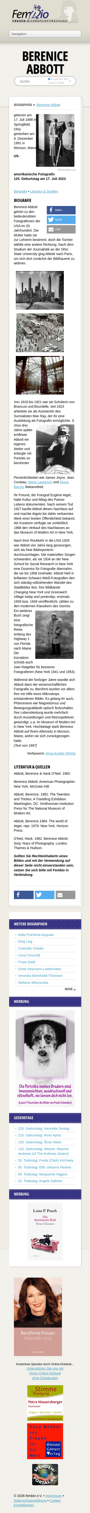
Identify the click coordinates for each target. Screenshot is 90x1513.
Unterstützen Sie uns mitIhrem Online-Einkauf (45, 1373)
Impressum (53, 1496)
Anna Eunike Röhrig (61, 753)
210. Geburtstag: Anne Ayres (39, 1135)
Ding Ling (25, 941)
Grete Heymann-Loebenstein (39, 969)
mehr (68, 989)
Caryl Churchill (29, 955)
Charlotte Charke (31, 948)
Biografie (20, 191)
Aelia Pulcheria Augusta (36, 935)
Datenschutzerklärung (30, 1500)
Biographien (23, 104)
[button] (61, 210)
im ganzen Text (58, 79)
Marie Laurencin (40, 482)
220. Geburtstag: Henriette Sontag (43, 1128)
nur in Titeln (56, 82)
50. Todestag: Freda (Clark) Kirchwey (46, 1160)
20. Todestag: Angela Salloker (40, 1181)
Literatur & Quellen (44, 191)
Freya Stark (27, 962)
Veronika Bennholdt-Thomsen (40, 976)
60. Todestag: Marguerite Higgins (42, 1174)
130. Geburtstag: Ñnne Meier (40, 1142)
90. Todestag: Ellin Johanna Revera (44, 1167)
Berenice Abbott (48, 105)
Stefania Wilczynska (33, 983)
